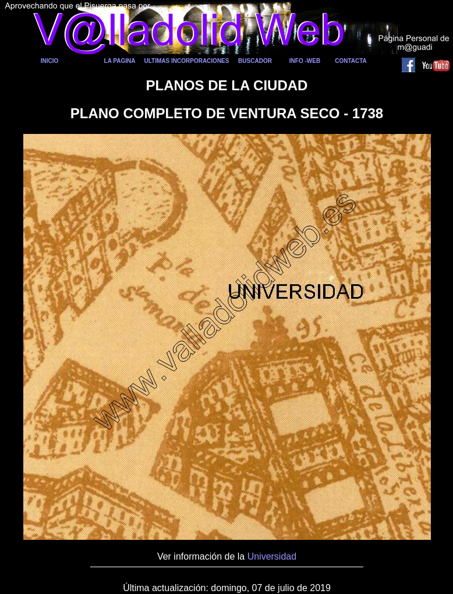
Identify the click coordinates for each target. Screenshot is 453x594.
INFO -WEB (304, 61)
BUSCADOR (255, 61)
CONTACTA (351, 61)
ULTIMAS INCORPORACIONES (186, 61)
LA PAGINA (120, 61)
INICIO (50, 61)
